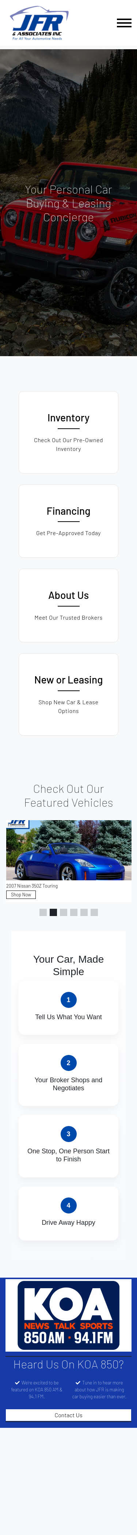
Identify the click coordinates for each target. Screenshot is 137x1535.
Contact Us (68, 1414)
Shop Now (21, 894)
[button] (43, 912)
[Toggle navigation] (124, 23)
